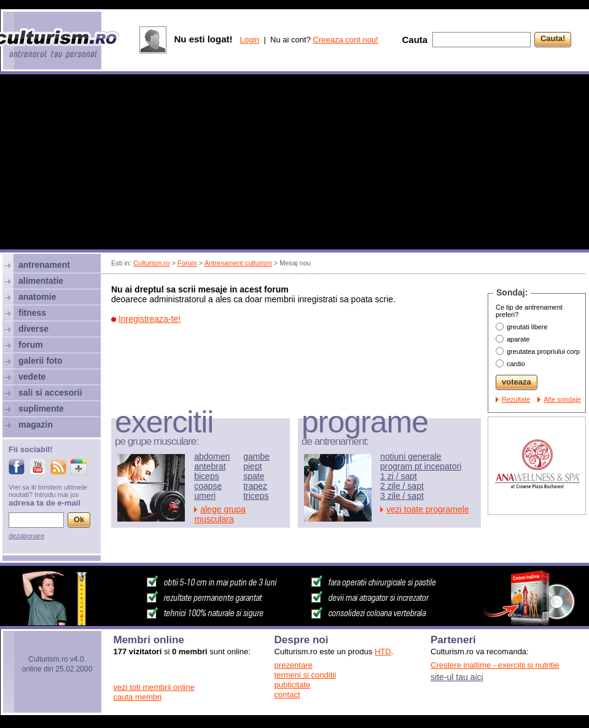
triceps (255, 496)
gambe (256, 456)
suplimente (41, 408)
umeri (205, 496)
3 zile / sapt (402, 496)
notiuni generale (411, 456)
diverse (33, 329)
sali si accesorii (50, 392)
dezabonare (26, 535)
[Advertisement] (295, 163)
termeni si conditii (305, 674)
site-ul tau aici (457, 677)
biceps (206, 476)
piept (252, 466)
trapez (255, 486)
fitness (32, 313)
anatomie (37, 297)
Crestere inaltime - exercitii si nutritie (495, 665)
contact (287, 694)
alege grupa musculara (220, 514)
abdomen (212, 456)
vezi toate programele (427, 509)
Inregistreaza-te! (150, 319)
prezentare (294, 665)
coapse (208, 486)
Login (249, 39)
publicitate (293, 684)
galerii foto (40, 361)
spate (253, 476)
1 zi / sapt (398, 476)
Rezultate (516, 399)
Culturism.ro (151, 263)
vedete (31, 377)
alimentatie (40, 281)
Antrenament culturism (238, 263)
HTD (383, 651)
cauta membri (138, 697)
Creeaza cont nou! (345, 39)
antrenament (44, 265)
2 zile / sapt (402, 486)
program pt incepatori (420, 466)
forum (30, 345)
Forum (187, 263)
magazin (35, 424)
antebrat (209, 466)
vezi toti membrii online (154, 687)
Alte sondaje (562, 399)
